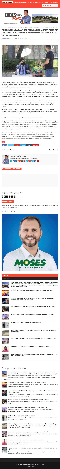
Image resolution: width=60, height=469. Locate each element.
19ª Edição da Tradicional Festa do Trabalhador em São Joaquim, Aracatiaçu (32, 290)
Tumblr (29, 145)
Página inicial (31, 466)
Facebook (4, 145)
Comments (6, 278)
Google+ (17, 145)
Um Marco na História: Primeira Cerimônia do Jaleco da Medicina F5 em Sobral (32, 314)
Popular (5, 275)
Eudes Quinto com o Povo (37, 464)
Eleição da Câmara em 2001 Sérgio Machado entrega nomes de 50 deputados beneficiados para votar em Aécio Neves (32, 299)
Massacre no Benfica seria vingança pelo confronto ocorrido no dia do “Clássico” (33, 306)
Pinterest (35, 145)
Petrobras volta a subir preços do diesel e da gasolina (26, 322)
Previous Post (8, 150)
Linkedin (23, 145)
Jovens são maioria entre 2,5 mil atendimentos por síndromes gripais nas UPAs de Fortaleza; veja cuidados (34, 355)
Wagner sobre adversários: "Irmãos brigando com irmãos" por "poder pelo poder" (34, 338)
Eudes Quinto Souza (18, 156)
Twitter (10, 145)
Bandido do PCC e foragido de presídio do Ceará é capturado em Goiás (30, 346)
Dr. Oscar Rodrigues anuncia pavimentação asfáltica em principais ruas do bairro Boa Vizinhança (33, 331)
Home (3, 27)
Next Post (52, 150)
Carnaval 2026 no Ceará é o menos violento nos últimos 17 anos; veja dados (27, 2)
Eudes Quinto (5, 38)
